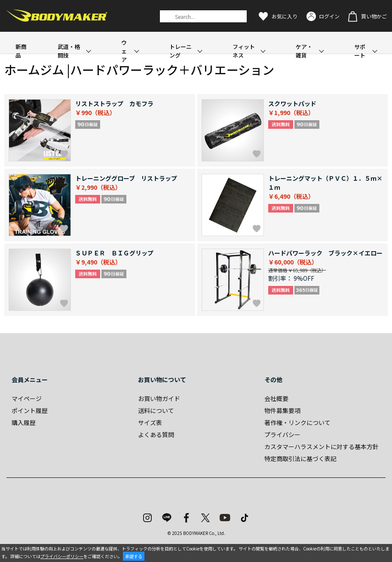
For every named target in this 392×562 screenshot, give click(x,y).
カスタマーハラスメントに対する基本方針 (321, 446)
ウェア (124, 51)
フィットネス (244, 51)
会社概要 (276, 398)
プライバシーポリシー (61, 556)
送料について (156, 410)
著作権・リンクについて (297, 422)
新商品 (21, 51)
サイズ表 (150, 422)
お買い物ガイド (159, 398)
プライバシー (282, 434)
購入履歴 (24, 422)
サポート (359, 51)
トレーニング (180, 51)
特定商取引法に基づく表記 (300, 458)
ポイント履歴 (30, 410)
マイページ (27, 398)
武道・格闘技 (69, 51)
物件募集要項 (282, 410)
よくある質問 (156, 434)
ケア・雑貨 (304, 51)
